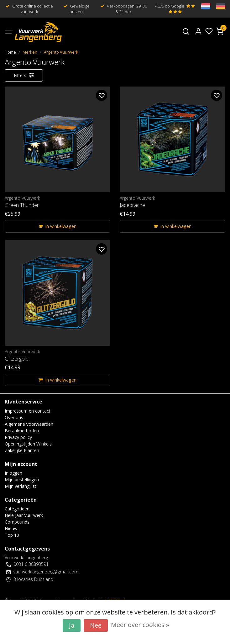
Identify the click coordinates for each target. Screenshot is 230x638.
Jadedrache (132, 205)
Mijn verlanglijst (20, 486)
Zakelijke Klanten (22, 450)
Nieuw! (11, 528)
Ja (71, 625)
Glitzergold (17, 358)
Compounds (17, 522)
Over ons (14, 417)
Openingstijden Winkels (28, 444)
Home (10, 52)
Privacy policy (18, 437)
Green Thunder (22, 205)
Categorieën (17, 509)
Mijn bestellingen (22, 479)
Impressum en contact (27, 411)
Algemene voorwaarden (29, 424)
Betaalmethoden (22, 431)
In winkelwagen (57, 226)
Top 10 (12, 535)
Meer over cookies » (140, 624)
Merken (30, 52)
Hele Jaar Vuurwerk (24, 515)
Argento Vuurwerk (61, 52)
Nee (96, 625)
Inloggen (13, 473)
